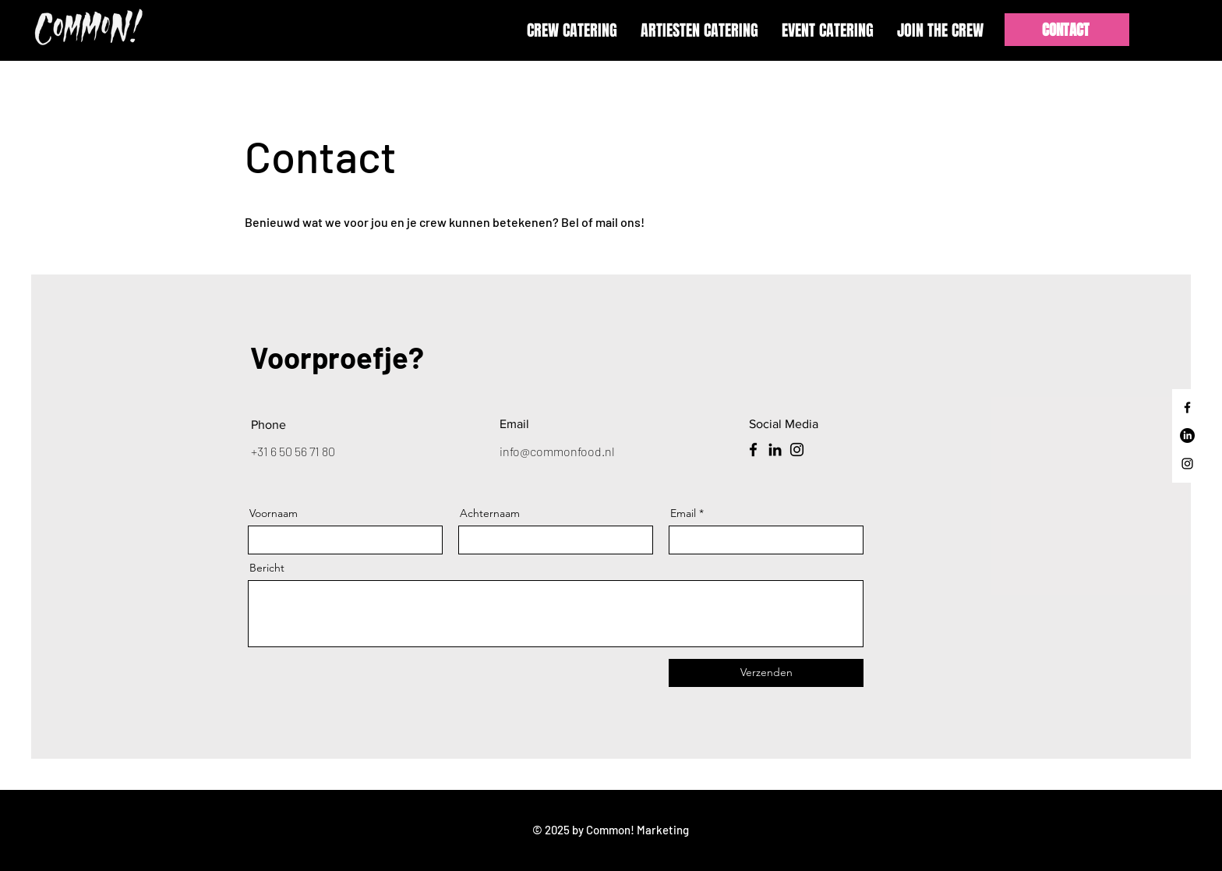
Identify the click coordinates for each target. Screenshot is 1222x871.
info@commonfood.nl (557, 451)
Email (683, 513)
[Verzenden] (766, 673)
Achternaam (490, 513)
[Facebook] (1187, 407)
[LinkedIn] (1187, 435)
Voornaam (273, 513)
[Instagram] (1187, 463)
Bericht (266, 567)
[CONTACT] (1067, 29)
